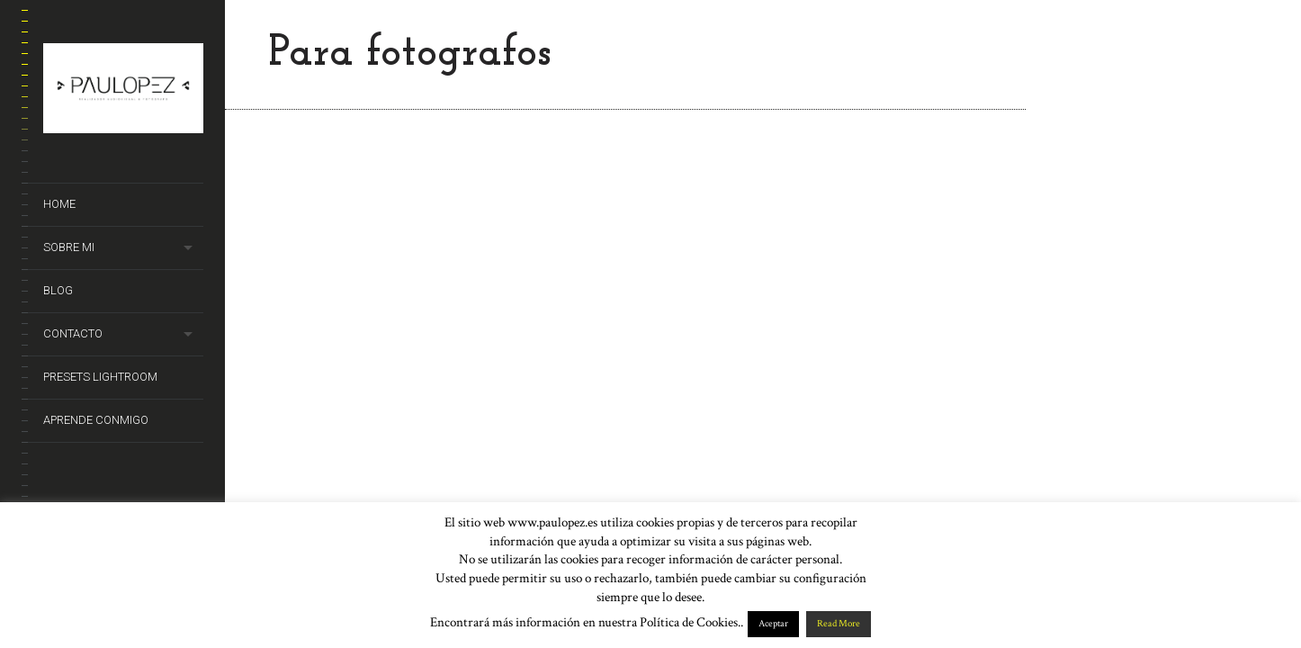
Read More (838, 623)
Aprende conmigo (95, 420)
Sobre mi (68, 247)
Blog (58, 290)
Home (59, 204)
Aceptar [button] (773, 623)
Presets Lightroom (100, 376)
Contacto (73, 333)
